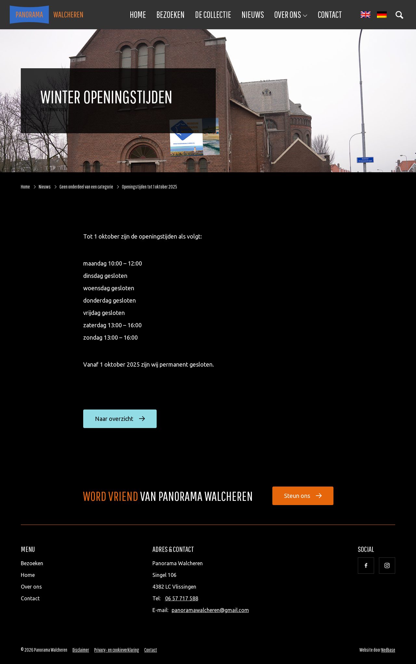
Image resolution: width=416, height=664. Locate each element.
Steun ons (297, 495)
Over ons (287, 14)
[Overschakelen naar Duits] (382, 15)
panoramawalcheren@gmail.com (210, 610)
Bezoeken (170, 14)
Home (138, 14)
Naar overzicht (114, 418)
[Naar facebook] (366, 565)
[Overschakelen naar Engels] (366, 15)
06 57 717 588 (181, 598)
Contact (330, 14)
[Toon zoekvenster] (399, 15)
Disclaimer (80, 650)
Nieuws (252, 14)
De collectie (213, 14)
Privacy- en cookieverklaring (116, 650)
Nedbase (388, 650)
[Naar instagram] (387, 565)
